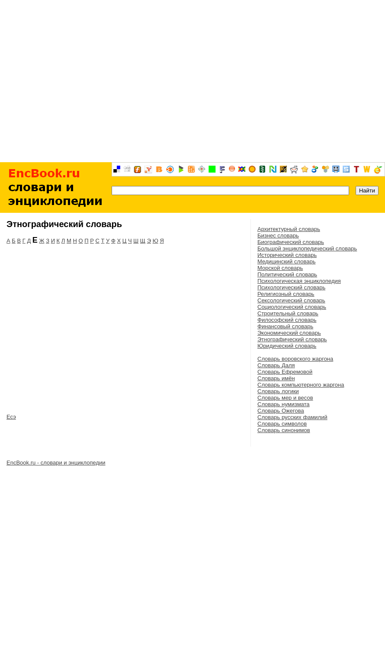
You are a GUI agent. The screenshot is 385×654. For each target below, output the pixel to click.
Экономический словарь (289, 333)
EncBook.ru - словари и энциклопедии (56, 462)
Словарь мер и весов (285, 397)
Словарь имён (276, 378)
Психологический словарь (291, 287)
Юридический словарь (286, 346)
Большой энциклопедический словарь (307, 248)
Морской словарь (280, 268)
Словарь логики (278, 391)
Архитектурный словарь (288, 229)
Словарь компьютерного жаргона (300, 385)
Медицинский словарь (286, 261)
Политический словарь (287, 274)
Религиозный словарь (285, 294)
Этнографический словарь (292, 339)
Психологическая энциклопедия (299, 281)
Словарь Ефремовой (284, 372)
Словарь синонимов (283, 430)
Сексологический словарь (291, 300)
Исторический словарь (287, 255)
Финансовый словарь (285, 326)
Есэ (11, 417)
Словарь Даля (276, 365)
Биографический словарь (290, 242)
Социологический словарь (291, 307)
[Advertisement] (193, 81)
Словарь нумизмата (283, 404)
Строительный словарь (287, 313)
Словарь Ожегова (280, 410)
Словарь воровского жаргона (295, 359)
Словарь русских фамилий (292, 417)
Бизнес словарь (278, 235)
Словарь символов (282, 423)
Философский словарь (286, 320)
